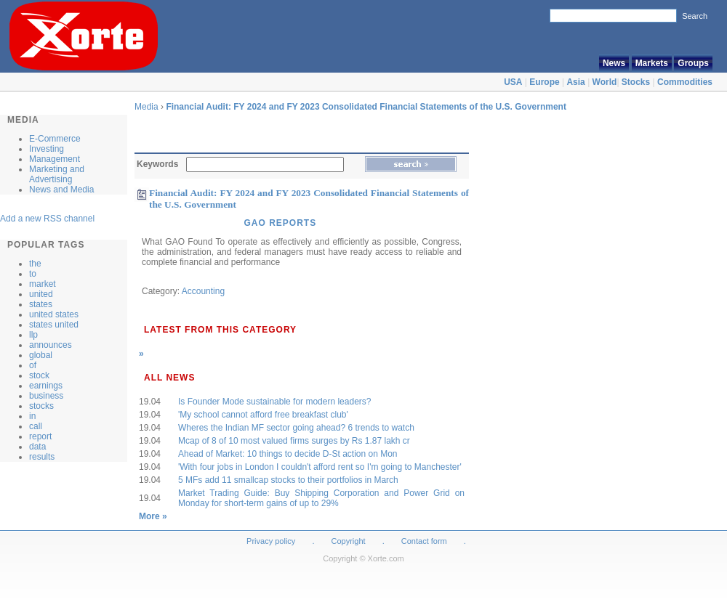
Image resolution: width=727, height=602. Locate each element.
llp (33, 335)
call (35, 426)
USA (513, 82)
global (40, 355)
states (40, 304)
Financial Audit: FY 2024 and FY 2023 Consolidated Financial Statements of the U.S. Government (366, 107)
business (46, 396)
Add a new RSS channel (47, 218)
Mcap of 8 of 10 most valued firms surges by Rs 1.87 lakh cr (294, 441)
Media (146, 107)
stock (39, 375)
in (32, 416)
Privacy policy (270, 541)
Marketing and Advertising (56, 174)
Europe (544, 82)
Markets (651, 63)
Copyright (349, 541)
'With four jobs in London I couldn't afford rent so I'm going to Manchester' (320, 467)
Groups (693, 63)
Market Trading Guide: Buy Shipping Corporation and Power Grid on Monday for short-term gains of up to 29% (321, 498)
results (42, 457)
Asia (575, 82)
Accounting (203, 291)
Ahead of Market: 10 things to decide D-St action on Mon (288, 454)
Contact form (425, 541)
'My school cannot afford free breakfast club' (263, 415)
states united (54, 325)
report (40, 436)
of (32, 365)
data (37, 447)
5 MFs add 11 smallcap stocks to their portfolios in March (288, 480)
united (41, 294)
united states (54, 314)
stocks (41, 406)
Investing (46, 149)
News (614, 63)
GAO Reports (280, 223)
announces (50, 345)
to (32, 274)
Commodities (684, 82)
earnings (46, 386)
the (35, 264)
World (605, 82)
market (42, 284)
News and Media (61, 189)
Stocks (636, 82)
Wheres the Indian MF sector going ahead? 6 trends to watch (296, 428)
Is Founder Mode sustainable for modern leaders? (274, 401)
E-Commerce (55, 139)
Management (54, 159)
